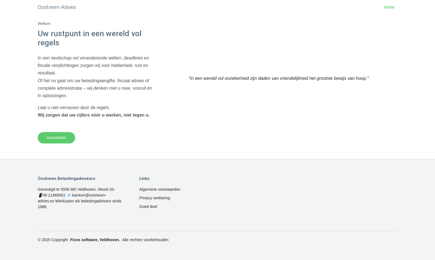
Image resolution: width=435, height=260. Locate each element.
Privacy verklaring (154, 198)
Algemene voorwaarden (159, 189)
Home (389, 7)
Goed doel (148, 206)
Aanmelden (56, 142)
